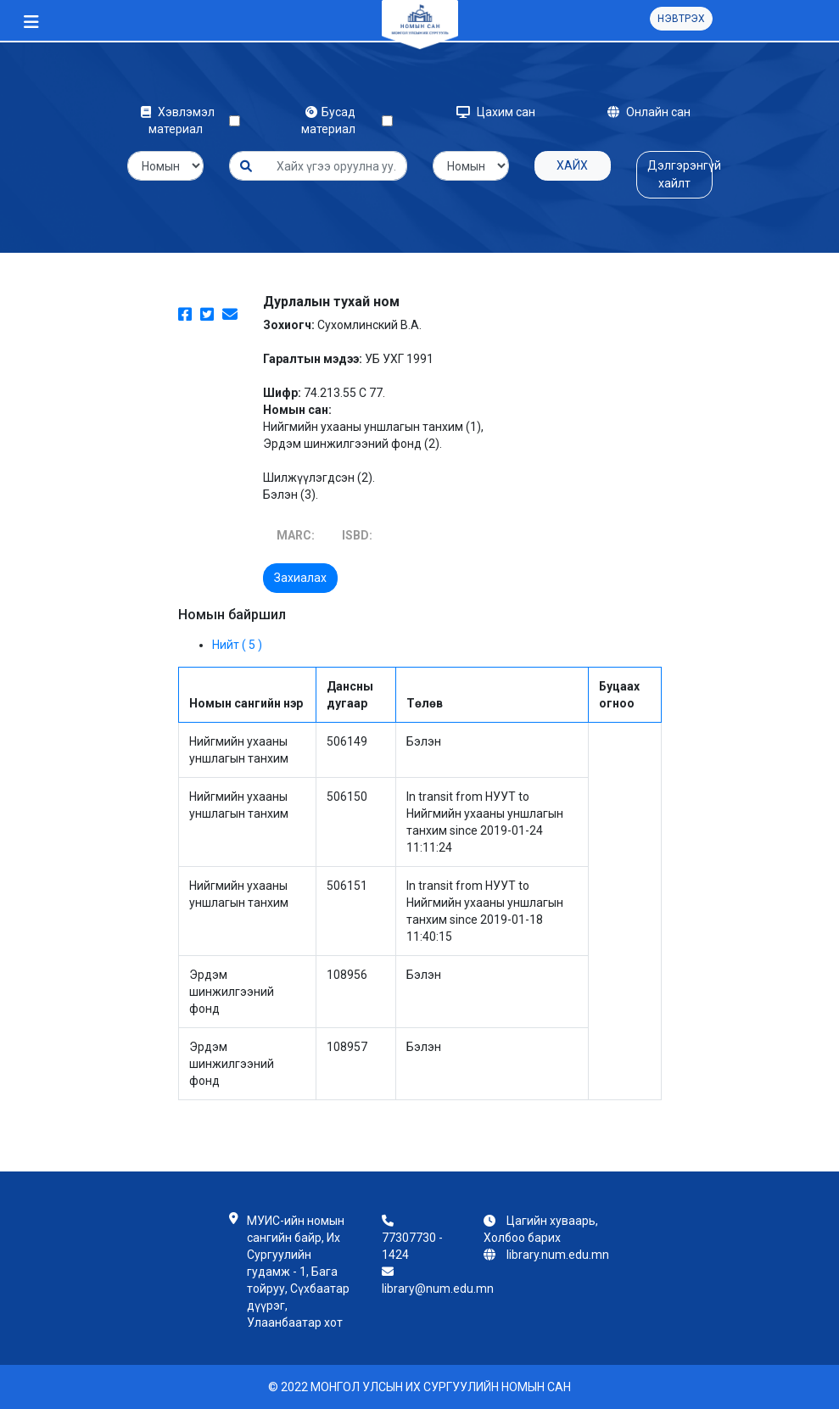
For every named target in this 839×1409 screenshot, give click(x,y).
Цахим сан (495, 112)
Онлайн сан (649, 112)
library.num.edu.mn (557, 1254)
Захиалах (300, 577)
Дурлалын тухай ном (331, 302)
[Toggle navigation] (31, 22)
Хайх (572, 165)
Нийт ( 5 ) (237, 644)
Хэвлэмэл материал (178, 120)
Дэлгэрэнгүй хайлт (680, 174)
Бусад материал (331, 120)
